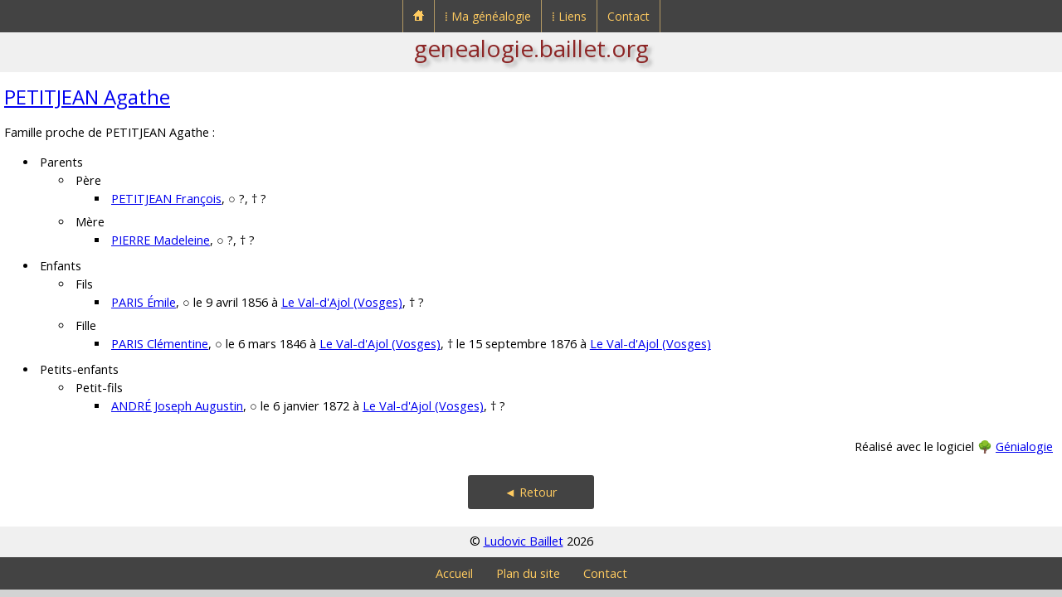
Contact (628, 16)
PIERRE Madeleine (160, 240)
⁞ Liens (569, 16)
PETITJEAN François (166, 198)
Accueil (454, 573)
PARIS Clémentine (159, 344)
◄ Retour (531, 492)
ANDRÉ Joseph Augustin (177, 406)
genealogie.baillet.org (531, 48)
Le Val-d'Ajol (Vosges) (341, 302)
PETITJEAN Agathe (87, 96)
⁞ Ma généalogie (488, 16)
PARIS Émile (143, 302)
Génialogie (1024, 446)
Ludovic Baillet (523, 541)
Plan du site (528, 573)
